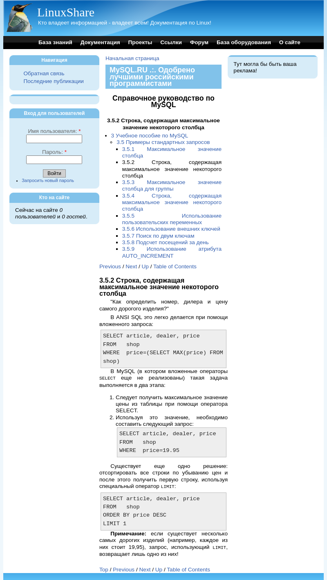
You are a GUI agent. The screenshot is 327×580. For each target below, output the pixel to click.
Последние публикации (53, 81)
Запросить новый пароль (48, 180)
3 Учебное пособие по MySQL (149, 136)
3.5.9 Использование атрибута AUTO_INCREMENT (172, 252)
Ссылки (171, 42)
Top (103, 568)
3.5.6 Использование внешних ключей (171, 229)
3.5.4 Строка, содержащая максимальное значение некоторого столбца (172, 202)
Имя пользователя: (54, 131)
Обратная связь (43, 73)
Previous (110, 266)
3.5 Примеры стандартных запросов (163, 142)
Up (145, 266)
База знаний (55, 42)
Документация (100, 42)
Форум (199, 42)
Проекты (140, 42)
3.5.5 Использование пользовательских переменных (172, 219)
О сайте (289, 42)
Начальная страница (132, 58)
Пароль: (54, 152)
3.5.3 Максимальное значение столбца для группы (172, 185)
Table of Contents (175, 266)
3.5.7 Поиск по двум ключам (158, 236)
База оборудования (244, 42)
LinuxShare (65, 12)
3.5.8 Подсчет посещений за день (165, 242)
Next (131, 266)
